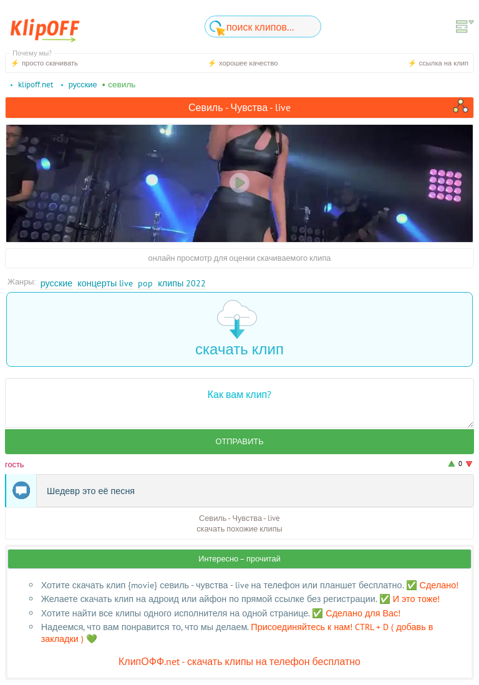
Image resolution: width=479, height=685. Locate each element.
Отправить (239, 441)
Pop (145, 283)
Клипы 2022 (182, 283)
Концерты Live (105, 283)
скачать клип (239, 329)
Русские (57, 283)
